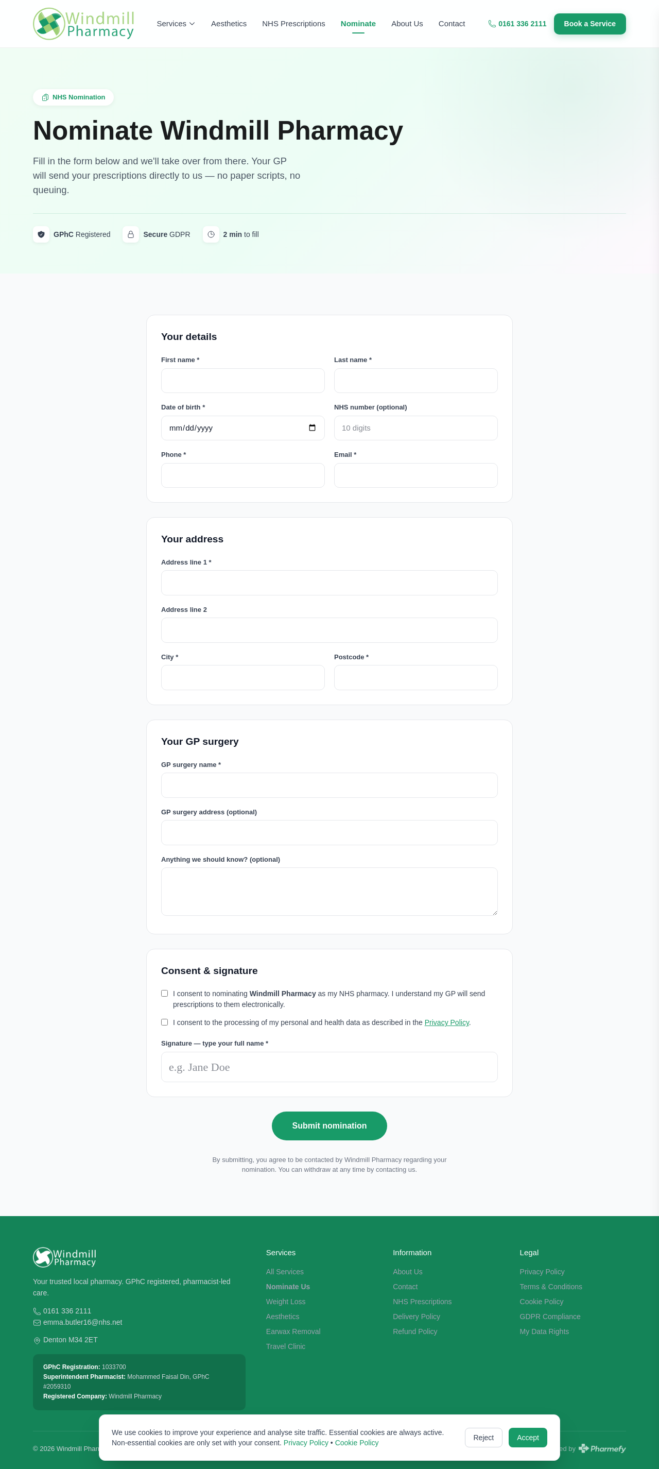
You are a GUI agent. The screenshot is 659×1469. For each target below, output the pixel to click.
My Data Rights (544, 1331)
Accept (528, 1437)
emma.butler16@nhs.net (83, 1322)
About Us (407, 23)
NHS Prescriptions (293, 23)
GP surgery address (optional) (209, 812)
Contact (452, 23)
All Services (285, 1272)
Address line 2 (184, 609)
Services (176, 23)
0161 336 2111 (517, 24)
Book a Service (590, 24)
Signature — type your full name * (214, 1043)
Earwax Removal (293, 1331)
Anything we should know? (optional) (220, 859)
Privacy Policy (447, 1022)
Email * (345, 454)
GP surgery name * (191, 764)
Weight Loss (286, 1301)
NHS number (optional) (370, 407)
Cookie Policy (542, 1301)
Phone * (173, 454)
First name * (180, 360)
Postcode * (351, 657)
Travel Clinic (286, 1346)
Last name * (353, 360)
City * (169, 657)
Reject (484, 1437)
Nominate (358, 23)
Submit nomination (329, 1125)
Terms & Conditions (551, 1287)
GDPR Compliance (550, 1316)
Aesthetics (229, 23)
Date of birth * (183, 407)
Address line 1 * (186, 562)
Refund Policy (415, 1331)
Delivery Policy (416, 1316)
